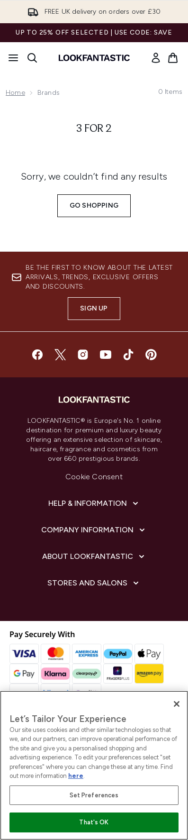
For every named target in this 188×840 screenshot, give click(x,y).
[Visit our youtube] (105, 354)
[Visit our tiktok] (128, 354)
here (75, 775)
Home (15, 93)
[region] (94, 765)
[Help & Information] (94, 503)
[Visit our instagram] (83, 354)
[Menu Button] (13, 58)
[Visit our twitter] (60, 354)
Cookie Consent (94, 476)
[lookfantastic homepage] (94, 57)
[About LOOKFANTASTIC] (94, 556)
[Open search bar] (32, 58)
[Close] (176, 704)
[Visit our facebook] (37, 354)
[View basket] (172, 57)
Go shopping (94, 205)
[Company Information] (94, 530)
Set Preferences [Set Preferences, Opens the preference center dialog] (94, 795)
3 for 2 (94, 129)
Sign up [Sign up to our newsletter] (93, 308)
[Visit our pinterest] (151, 354)
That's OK (93, 822)
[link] (155, 57)
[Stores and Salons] (94, 583)
